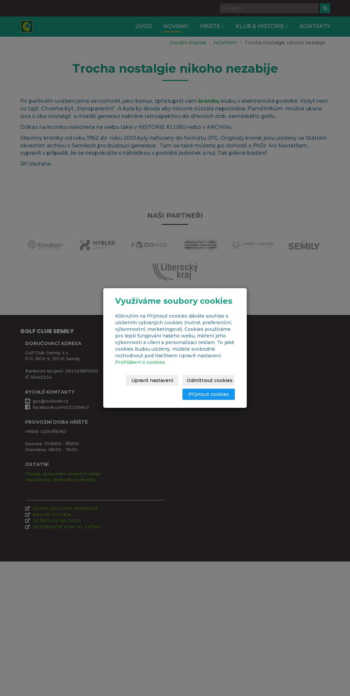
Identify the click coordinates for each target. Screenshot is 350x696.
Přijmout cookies (209, 394)
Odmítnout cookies (212, 380)
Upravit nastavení (155, 380)
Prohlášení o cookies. (140, 362)
